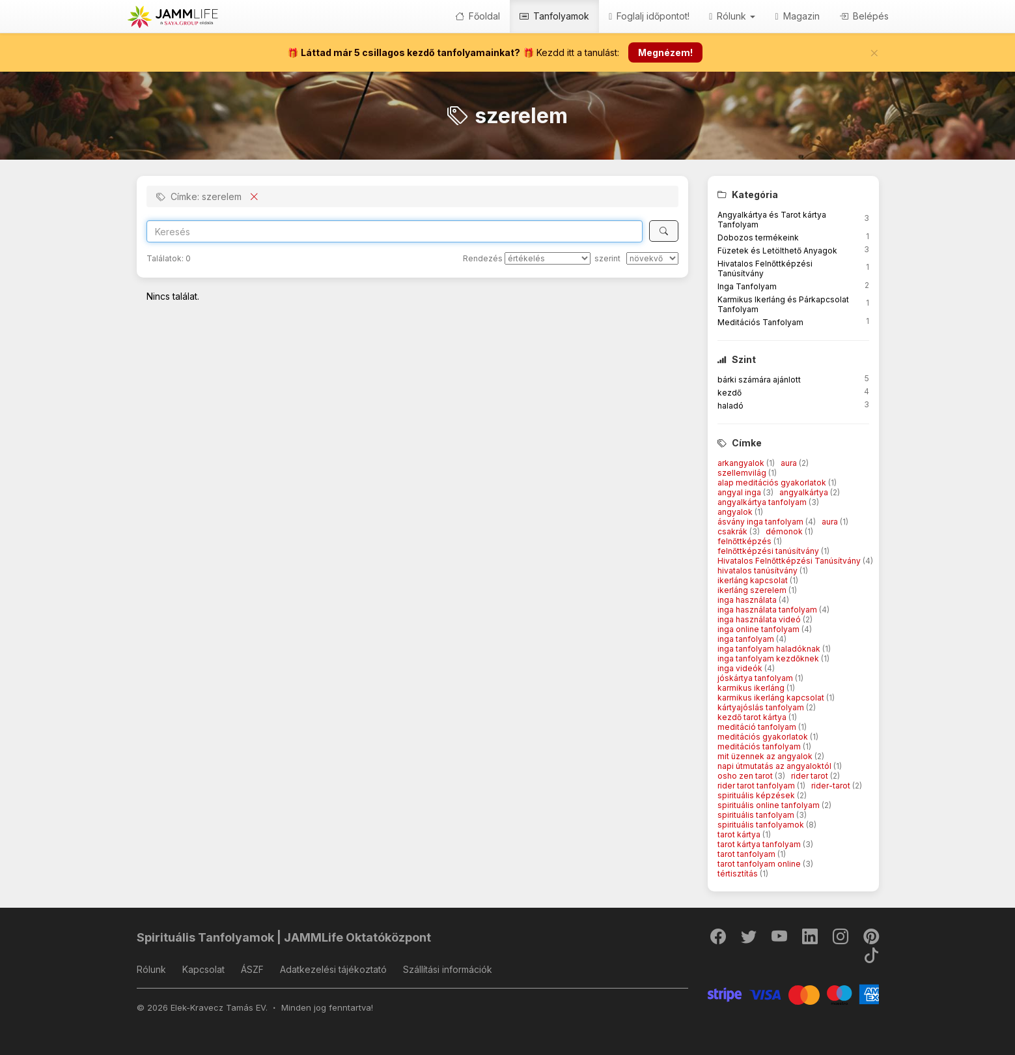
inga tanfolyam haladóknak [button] (769, 649)
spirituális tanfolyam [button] (756, 815)
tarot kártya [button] (739, 834)
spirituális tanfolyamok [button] (761, 825)
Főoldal (477, 16)
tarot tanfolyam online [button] (760, 864)
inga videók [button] (740, 668)
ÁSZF (252, 969)
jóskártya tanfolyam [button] (756, 678)
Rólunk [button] (732, 16)
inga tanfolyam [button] (746, 639)
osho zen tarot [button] (746, 776)
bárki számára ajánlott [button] (759, 379)
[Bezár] (874, 53)
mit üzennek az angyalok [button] (765, 756)
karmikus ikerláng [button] (751, 688)
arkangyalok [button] (741, 463)
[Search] (394, 231)
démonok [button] (785, 531)
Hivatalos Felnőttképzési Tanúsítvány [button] (790, 561)
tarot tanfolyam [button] (747, 854)
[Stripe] (793, 993)
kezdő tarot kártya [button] (752, 717)
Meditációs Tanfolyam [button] (760, 322)
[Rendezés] (548, 258)
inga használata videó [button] (760, 619)
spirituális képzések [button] (757, 795)
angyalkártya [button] (804, 492)
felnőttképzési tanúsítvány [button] (769, 551)
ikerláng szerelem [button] (752, 590)
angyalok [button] (736, 512)
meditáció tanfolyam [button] (757, 727)
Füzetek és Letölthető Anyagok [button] (777, 250)
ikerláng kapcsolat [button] (753, 580)
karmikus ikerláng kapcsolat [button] (771, 697)
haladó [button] (730, 406)
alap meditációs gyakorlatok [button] (772, 482)
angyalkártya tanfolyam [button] (763, 502)
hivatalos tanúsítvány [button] (758, 570)
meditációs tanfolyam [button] (760, 746)
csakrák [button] (733, 531)
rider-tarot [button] (831, 785)
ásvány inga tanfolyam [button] (761, 522)
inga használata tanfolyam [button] (768, 609)
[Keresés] (663, 231)
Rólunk (151, 969)
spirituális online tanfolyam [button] (769, 805)
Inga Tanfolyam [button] (747, 286)
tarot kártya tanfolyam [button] (760, 844)
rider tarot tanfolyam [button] (757, 785)
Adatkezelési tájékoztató (333, 969)
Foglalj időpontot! (649, 16)
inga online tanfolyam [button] (759, 629)
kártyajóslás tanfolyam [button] (761, 707)
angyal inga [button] (740, 492)
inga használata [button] (748, 600)
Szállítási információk (447, 969)
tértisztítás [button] (738, 873)
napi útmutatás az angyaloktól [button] (775, 766)
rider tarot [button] (810, 776)
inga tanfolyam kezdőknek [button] (769, 658)
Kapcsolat (203, 969)
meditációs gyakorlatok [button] (763, 737)
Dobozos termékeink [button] (758, 237)
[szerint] (652, 258)
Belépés (864, 16)
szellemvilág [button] (742, 473)
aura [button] (790, 463)
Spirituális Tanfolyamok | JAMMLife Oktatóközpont (284, 937)
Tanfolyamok (554, 16)
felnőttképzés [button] (745, 541)
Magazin (797, 16)
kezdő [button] (729, 392)
